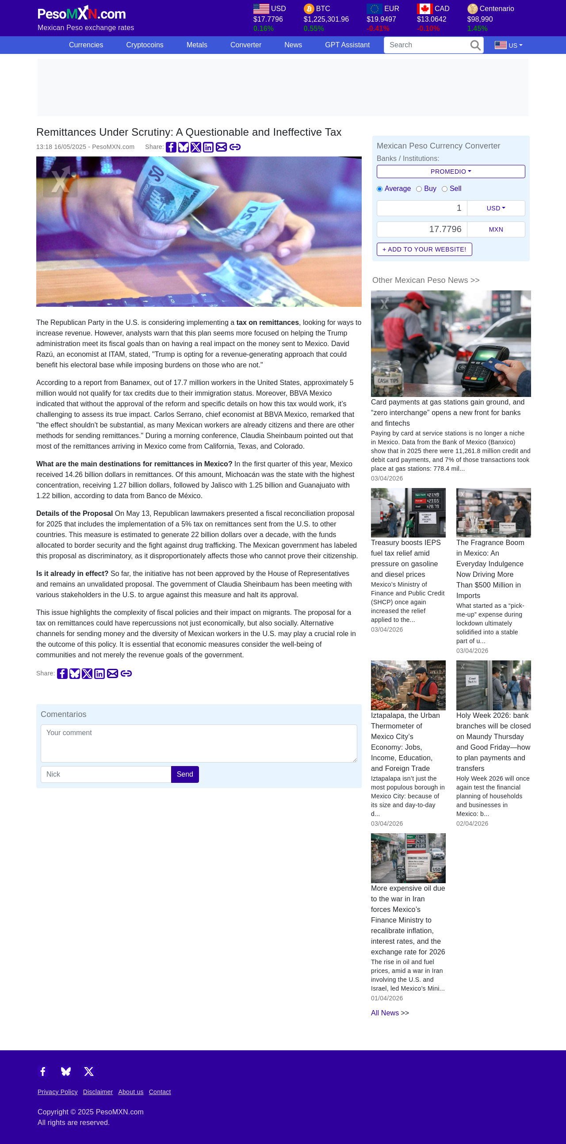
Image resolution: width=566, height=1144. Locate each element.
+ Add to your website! (424, 249)
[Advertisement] (283, 87)
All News (385, 1013)
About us (130, 1091)
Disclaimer (98, 1091)
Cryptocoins (144, 45)
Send (185, 774)
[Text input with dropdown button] (422, 208)
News (293, 45)
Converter (245, 45)
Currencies (86, 45)
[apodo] (106, 774)
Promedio (448, 171)
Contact (160, 1091)
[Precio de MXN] (422, 229)
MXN (496, 229)
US (506, 45)
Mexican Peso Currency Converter (439, 145)
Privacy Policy (58, 1091)
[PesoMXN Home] (82, 10)
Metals (197, 45)
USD (494, 208)
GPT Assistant (347, 45)
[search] (434, 45)
